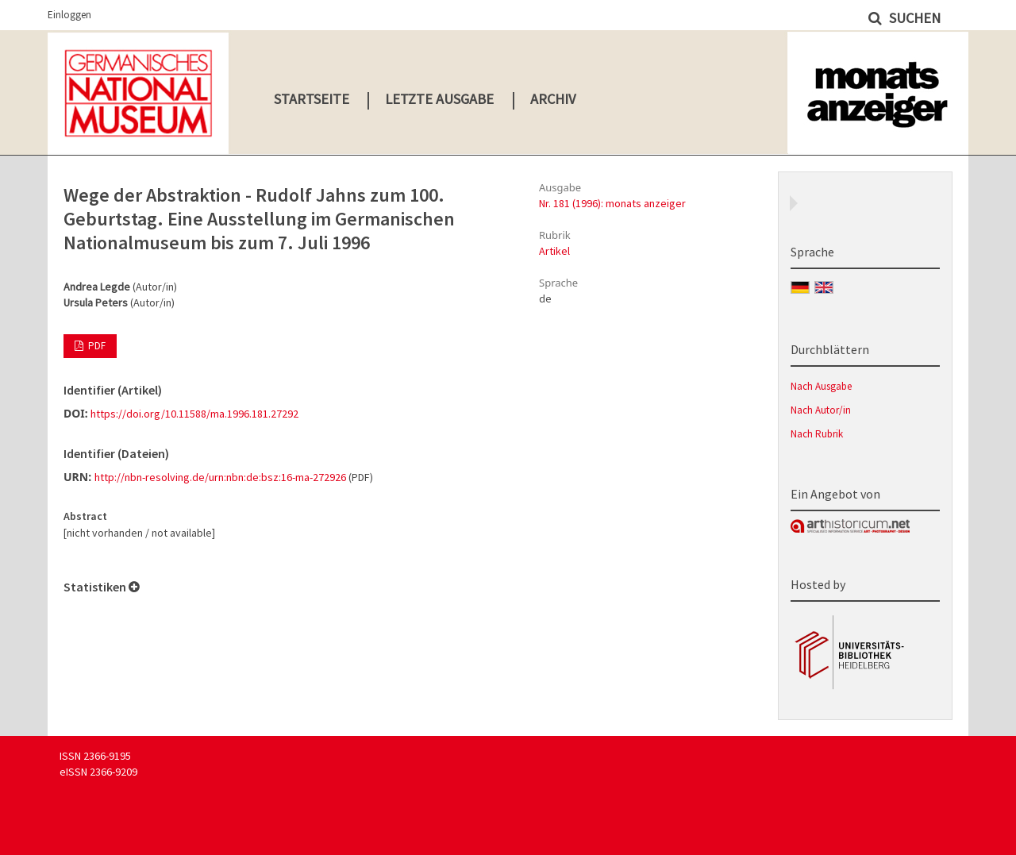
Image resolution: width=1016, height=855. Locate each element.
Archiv (552, 99)
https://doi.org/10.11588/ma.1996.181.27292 (194, 413)
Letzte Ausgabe (439, 99)
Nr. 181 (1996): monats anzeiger (612, 203)
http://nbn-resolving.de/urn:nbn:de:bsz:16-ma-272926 (220, 477)
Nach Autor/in (821, 410)
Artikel (554, 251)
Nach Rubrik (817, 434)
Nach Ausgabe (821, 386)
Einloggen (69, 14)
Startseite (311, 99)
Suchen (913, 18)
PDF (96, 345)
